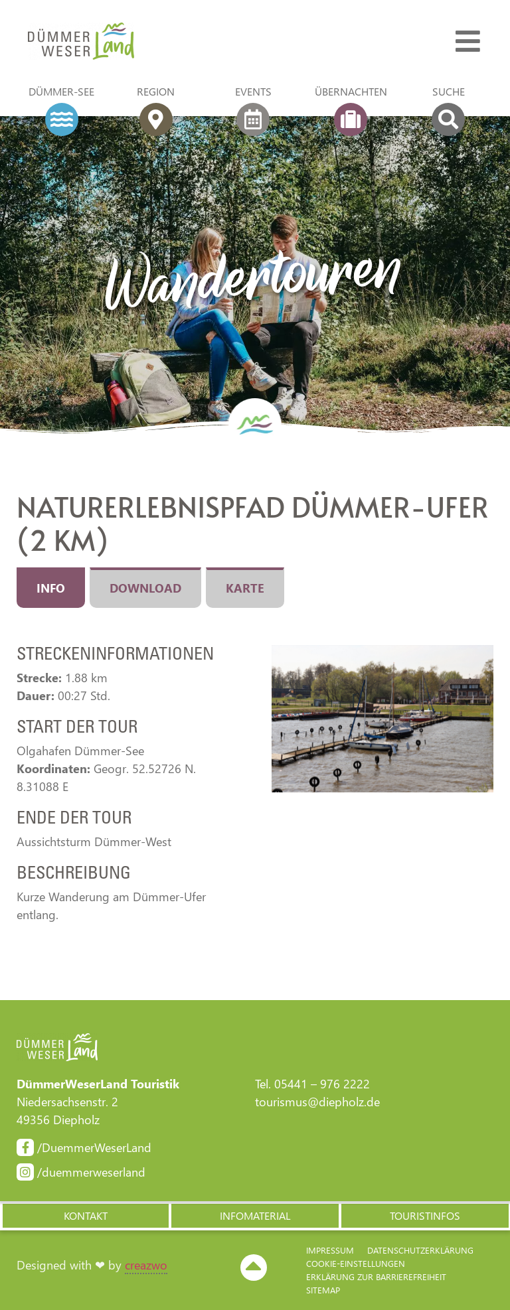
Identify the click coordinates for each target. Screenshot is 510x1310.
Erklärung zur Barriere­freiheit (376, 1276)
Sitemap (323, 1289)
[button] (85, 1215)
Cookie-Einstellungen (355, 1263)
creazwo (146, 1265)
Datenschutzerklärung (420, 1250)
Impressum (330, 1250)
